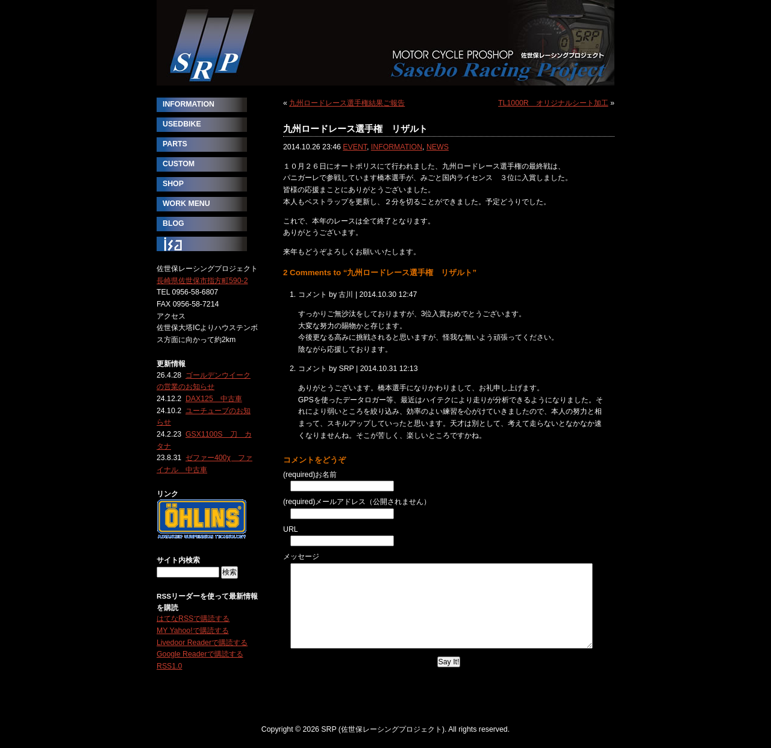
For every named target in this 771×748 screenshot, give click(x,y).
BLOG (173, 223)
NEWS (437, 147)
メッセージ (301, 556)
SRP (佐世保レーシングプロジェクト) (385, 43)
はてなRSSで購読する (193, 618)
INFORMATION (396, 147)
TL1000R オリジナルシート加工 (553, 103)
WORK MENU (186, 203)
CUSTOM (179, 164)
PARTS (175, 144)
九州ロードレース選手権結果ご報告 (347, 103)
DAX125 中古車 (214, 398)
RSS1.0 (169, 666)
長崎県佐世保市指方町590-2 (202, 280)
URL (290, 529)
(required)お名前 (310, 474)
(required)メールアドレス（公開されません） (357, 501)
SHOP (173, 183)
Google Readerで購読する (200, 654)
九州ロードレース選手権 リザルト (355, 128)
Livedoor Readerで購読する (202, 642)
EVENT (355, 147)
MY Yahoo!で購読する (193, 630)
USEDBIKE (182, 124)
